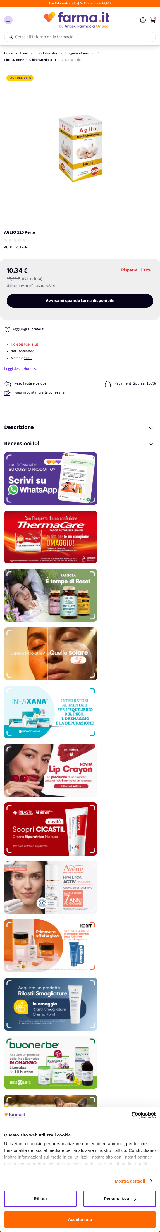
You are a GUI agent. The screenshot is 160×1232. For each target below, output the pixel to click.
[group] (15, 240)
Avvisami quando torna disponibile (80, 301)
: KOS (28, 358)
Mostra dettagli (130, 1181)
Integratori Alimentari (80, 53)
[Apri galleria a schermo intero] (80, 149)
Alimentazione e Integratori (39, 53)
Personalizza (120, 1198)
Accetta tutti (80, 1219)
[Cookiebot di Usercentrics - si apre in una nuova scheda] (131, 1115)
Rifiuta (40, 1198)
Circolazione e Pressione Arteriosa (28, 60)
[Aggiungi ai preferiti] (24, 329)
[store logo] (76, 20)
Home (8, 53)
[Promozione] (80, 478)
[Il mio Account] (143, 20)
